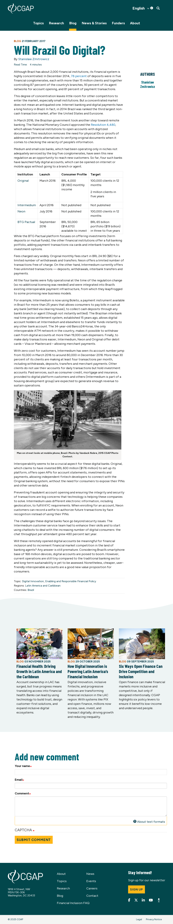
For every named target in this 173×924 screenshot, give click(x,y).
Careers (91, 888)
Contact (92, 896)
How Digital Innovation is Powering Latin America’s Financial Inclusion (88, 671)
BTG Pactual (26, 222)
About (135, 23)
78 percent (79, 76)
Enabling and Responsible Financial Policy (70, 581)
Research (56, 23)
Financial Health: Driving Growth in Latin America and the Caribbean (39, 671)
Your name (22, 766)
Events (91, 881)
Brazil (31, 590)
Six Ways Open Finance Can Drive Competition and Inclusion (140, 671)
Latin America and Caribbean (42, 585)
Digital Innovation (33, 581)
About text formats (149, 822)
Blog (72, 23)
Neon (21, 211)
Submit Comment (34, 840)
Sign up (136, 889)
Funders (118, 23)
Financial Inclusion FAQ (73, 903)
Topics (38, 23)
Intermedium (27, 205)
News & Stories (94, 23)
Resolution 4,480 (103, 125)
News (90, 874)
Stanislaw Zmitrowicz (33, 59)
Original (23, 181)
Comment (22, 793)
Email (18, 780)
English (138, 8)
